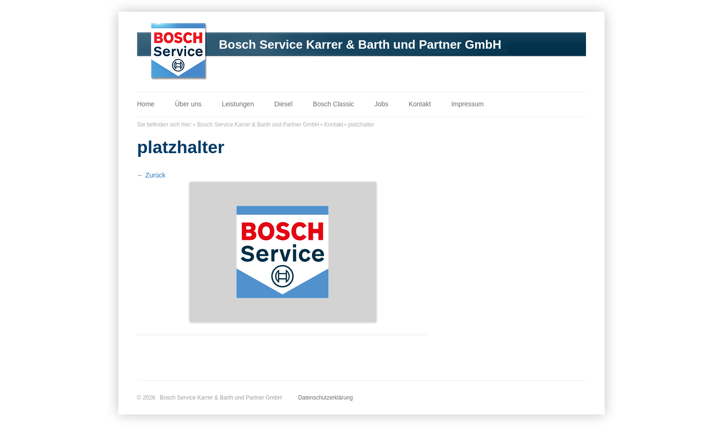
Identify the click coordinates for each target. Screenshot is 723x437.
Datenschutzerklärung (325, 397)
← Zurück (151, 175)
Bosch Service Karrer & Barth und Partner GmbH (360, 44)
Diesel (284, 104)
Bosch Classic (333, 104)
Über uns (188, 104)
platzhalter (361, 124)
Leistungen (238, 104)
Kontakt (420, 104)
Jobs (382, 104)
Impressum (467, 104)
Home (145, 104)
